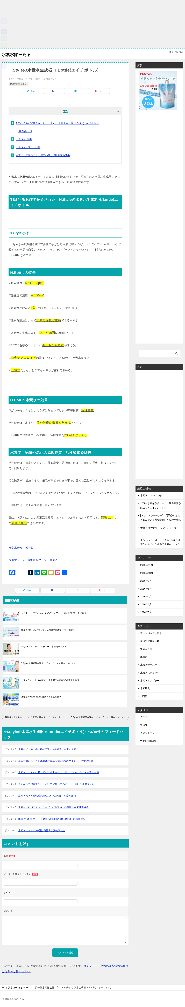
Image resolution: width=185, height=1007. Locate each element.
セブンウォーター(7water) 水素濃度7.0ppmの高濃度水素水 (50, 680)
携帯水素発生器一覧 (21, 547)
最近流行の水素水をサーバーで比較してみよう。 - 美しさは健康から (56, 784)
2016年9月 (146, 580)
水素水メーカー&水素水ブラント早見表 (33, 560)
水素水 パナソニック (151, 495)
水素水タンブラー (149, 680)
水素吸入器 (146, 649)
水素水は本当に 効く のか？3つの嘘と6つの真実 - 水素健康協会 (53, 807)
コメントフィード (149, 733)
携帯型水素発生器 (18, 84)
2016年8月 (146, 588)
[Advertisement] (92, 24)
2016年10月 (146, 573)
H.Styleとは (25, 131)
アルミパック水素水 (151, 633)
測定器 (143, 696)
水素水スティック (149, 672)
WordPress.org (148, 740)
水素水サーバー (148, 664)
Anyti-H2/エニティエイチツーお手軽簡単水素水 (43, 646)
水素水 (143, 656)
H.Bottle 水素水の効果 (28, 147)
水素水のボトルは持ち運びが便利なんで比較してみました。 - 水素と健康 (58, 772)
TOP (17, 987)
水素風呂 (145, 688)
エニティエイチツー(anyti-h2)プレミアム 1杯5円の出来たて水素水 (53, 613)
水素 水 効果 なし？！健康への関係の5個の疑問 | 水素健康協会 (53, 818)
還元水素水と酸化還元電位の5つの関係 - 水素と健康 (47, 795)
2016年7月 (146, 596)
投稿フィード (147, 725)
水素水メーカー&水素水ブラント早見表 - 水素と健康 (47, 749)
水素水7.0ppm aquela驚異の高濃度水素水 (42, 697)
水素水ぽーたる (20, 54)
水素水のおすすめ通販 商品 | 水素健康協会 (41, 830)
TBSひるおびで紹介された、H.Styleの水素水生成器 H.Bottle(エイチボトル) (57, 123)
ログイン (145, 717)
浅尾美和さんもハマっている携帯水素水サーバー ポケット (49, 630)
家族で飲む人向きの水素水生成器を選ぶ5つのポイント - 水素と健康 (55, 760)
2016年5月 (146, 612)
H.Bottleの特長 (24, 139)
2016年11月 (146, 565)
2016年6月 (146, 604)
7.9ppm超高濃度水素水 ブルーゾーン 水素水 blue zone (48, 663)
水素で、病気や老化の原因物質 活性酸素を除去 (43, 155)
